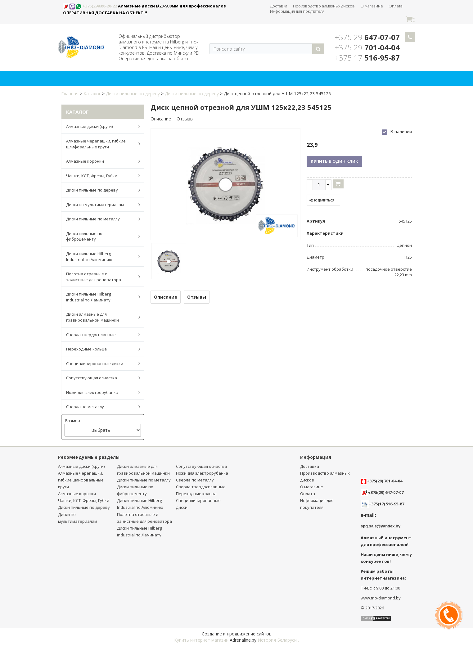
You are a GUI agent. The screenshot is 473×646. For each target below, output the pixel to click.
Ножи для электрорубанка (100, 392)
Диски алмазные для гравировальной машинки (100, 317)
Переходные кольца (100, 349)
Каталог (92, 94)
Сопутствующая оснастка (100, 378)
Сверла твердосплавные (100, 334)
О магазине (371, 6)
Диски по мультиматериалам (100, 204)
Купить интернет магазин (201, 640)
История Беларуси (277, 640)
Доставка (278, 6)
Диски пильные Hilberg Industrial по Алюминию (100, 256)
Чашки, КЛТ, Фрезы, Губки (100, 175)
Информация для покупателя (297, 11)
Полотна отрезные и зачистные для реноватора (100, 276)
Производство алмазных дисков (324, 6)
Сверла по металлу (100, 407)
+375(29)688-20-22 (90, 6)
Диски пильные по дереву (133, 94)
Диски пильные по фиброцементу (100, 236)
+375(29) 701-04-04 (381, 481)
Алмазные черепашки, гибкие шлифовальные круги (100, 144)
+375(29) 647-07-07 (382, 492)
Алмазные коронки (100, 161)
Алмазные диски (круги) (100, 126)
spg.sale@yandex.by (380, 526)
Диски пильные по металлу (100, 219)
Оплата (396, 6)
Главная (70, 94)
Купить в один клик (334, 161)
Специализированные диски (100, 363)
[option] (225, 184)
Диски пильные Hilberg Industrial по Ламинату (100, 297)
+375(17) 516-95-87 (386, 504)
